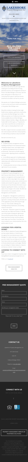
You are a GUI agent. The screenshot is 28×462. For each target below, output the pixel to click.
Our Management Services (14, 64)
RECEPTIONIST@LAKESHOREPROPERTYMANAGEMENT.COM (14, 18)
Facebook (10, 259)
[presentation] (14, 320)
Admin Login (14, 423)
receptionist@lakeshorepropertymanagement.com (14, 454)
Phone (3, 302)
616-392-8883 (14, 14)
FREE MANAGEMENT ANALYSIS (14, 268)
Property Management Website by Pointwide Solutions (14, 432)
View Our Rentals (14, 57)
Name (2, 290)
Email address (4, 296)
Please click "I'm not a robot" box (14, 316)
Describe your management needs (10, 307)
